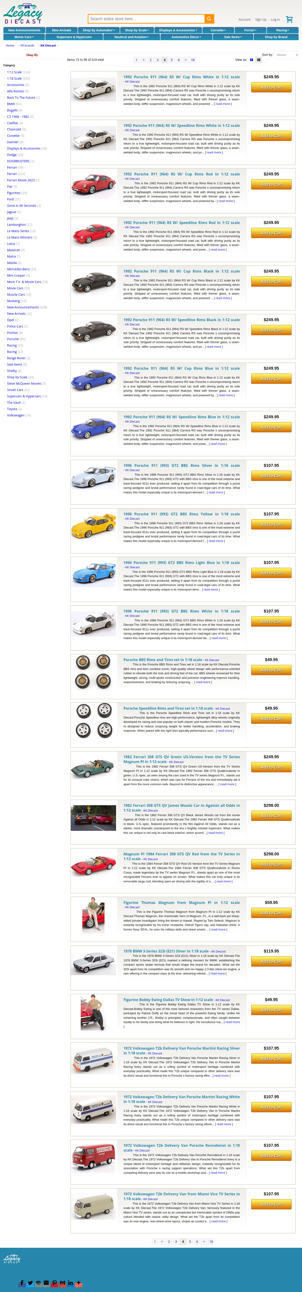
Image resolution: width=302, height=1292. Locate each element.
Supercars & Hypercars (74, 37)
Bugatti (12, 110)
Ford (10, 199)
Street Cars (15, 390)
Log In (275, 19)
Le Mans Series (18, 231)
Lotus (11, 243)
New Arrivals (61, 30)
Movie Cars (24, 37)
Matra (11, 256)
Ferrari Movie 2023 (21, 180)
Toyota (12, 409)
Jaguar (11, 212)
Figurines (13, 193)
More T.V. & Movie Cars (24, 282)
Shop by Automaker (99, 30)
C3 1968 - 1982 (18, 116)
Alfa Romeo (15, 91)
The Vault (14, 402)
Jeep (10, 218)
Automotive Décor (186, 37)
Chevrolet (14, 129)
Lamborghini (16, 224)
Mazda (12, 263)
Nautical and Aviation (131, 37)
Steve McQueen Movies (24, 383)
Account (245, 19)
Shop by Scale (137, 30)
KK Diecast (48, 45)
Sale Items (233, 37)
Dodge (12, 155)
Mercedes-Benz (18, 269)
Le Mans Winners (19, 237)
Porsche (13, 339)
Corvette (218, 30)
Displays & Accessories (178, 30)
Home (10, 45)
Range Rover (16, 358)
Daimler (13, 142)
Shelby (12, 371)
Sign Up (261, 19)
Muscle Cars (16, 294)
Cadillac (12, 123)
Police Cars (15, 326)
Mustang (13, 301)
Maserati (13, 250)
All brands (27, 45)
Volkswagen (15, 415)
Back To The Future (21, 97)
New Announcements (24, 30)
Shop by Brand (276, 37)
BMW (11, 104)
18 (193, 60)
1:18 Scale (14, 78)
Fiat (9, 186)
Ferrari (250, 30)
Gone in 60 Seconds (21, 205)
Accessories (15, 85)
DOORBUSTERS (18, 161)
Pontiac (12, 332)
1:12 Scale (14, 72)
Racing (282, 30)
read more (223, 104)
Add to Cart (271, 87)
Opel (10, 320)
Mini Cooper (16, 275)
